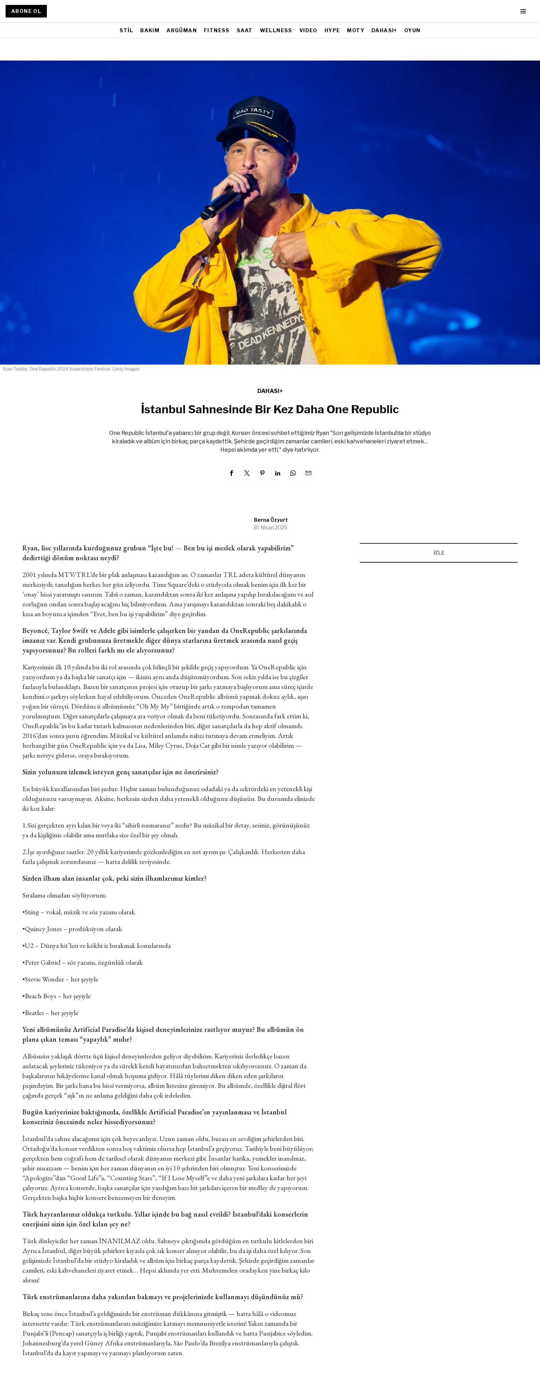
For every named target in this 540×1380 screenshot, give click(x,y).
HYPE (332, 30)
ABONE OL (26, 11)
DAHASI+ (384, 30)
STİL (127, 30)
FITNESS (217, 30)
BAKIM (149, 30)
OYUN (412, 30)
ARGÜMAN (181, 30)
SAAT (245, 30)
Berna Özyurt (271, 520)
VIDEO (308, 30)
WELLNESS (276, 30)
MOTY (355, 30)
